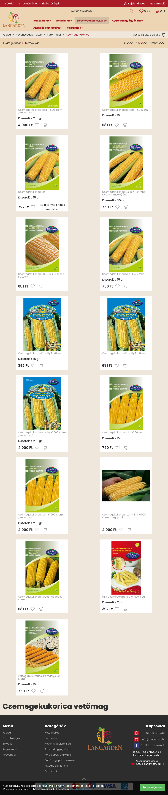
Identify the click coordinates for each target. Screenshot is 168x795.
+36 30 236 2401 (149, 733)
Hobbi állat (51, 738)
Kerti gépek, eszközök (58, 754)
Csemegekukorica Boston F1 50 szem (125, 110)
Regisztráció (157, 3)
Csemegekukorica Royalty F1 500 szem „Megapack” (42, 434)
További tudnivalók (81, 789)
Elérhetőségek (50, 3)
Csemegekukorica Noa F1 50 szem (123, 274)
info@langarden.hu (149, 739)
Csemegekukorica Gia (31, 192)
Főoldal (9, 3)
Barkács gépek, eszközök (60, 760)
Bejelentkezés (134, 3)
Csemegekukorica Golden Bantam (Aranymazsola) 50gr (123, 193)
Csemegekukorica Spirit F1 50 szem (123, 432)
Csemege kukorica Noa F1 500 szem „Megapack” (40, 111)
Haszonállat (52, 732)
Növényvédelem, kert (29, 34)
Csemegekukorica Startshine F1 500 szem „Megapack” (124, 516)
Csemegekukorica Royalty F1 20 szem (41, 353)
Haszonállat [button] (42, 20)
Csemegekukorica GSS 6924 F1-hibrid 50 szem (41, 275)
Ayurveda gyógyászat (58, 749)
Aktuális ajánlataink (56, 765)
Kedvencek (9, 754)
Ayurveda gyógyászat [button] (127, 20)
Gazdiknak (51, 771)
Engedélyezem (152, 787)
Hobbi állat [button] (64, 20)
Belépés (7, 743)
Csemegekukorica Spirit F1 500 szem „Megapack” (40, 516)
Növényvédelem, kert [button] (92, 20)
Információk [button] (28, 3)
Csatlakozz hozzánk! (149, 745)
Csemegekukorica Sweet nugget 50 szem (40, 598)
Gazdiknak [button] (75, 27)
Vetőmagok (54, 34)
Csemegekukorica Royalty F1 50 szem (125, 353)
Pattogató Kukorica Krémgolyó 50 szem (39, 677)
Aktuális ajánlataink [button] (47, 27)
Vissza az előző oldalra (149, 35)
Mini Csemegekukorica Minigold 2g (123, 596)
